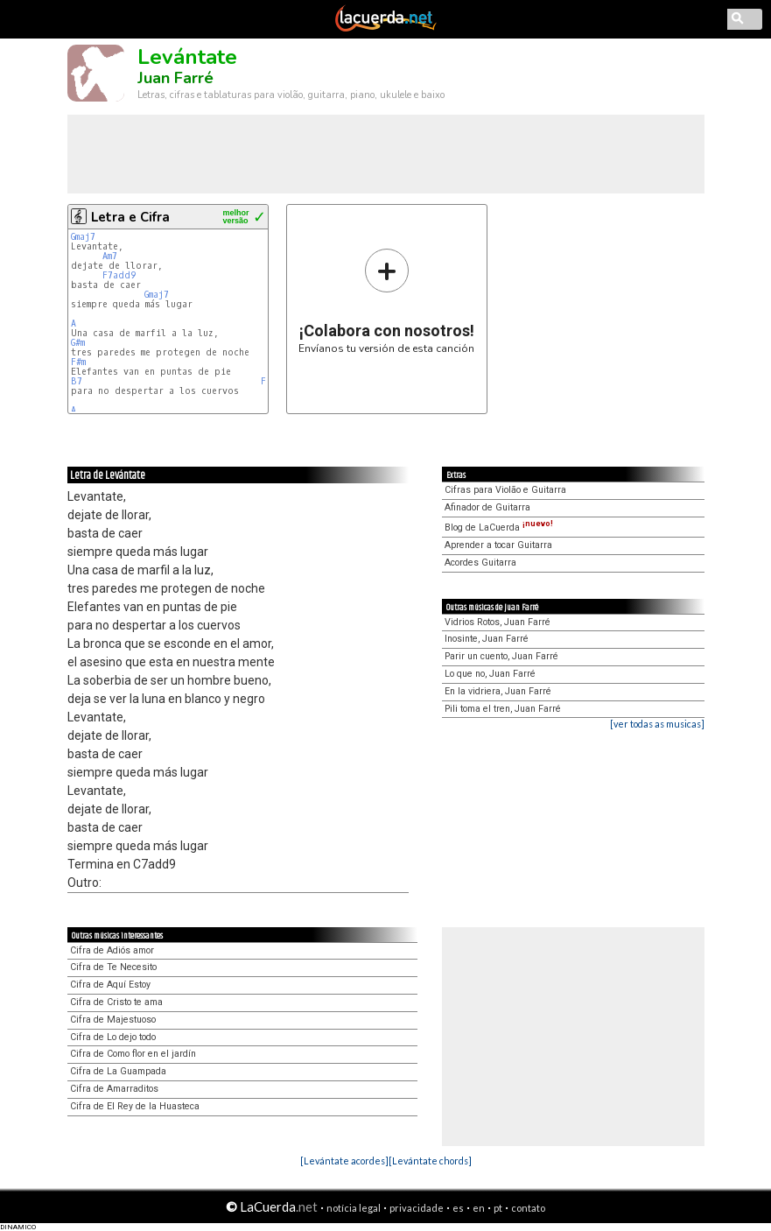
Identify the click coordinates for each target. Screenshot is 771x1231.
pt (498, 1207)
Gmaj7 (83, 237)
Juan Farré (175, 77)
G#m (78, 342)
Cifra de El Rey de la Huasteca (135, 1106)
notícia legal (353, 1207)
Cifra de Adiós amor (112, 950)
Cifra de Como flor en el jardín (133, 1053)
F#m (78, 362)
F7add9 (119, 275)
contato (528, 1207)
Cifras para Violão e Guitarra (505, 490)
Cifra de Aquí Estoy (110, 984)
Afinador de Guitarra (487, 507)
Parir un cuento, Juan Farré (501, 656)
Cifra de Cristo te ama (116, 1002)
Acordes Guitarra (480, 562)
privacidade (416, 1207)
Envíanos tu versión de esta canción (386, 300)
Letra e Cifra (130, 217)
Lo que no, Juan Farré (490, 673)
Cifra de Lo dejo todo (113, 1037)
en (479, 1207)
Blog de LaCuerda (499, 527)
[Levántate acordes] (344, 1160)
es (458, 1207)
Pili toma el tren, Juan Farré (503, 708)
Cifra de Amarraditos (114, 1088)
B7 (76, 381)
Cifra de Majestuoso (113, 1019)
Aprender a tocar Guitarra (498, 545)
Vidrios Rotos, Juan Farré (497, 622)
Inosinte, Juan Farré (487, 638)
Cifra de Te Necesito (113, 967)
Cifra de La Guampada (118, 1071)
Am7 (109, 256)
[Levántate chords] (430, 1160)
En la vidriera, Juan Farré (498, 691)
